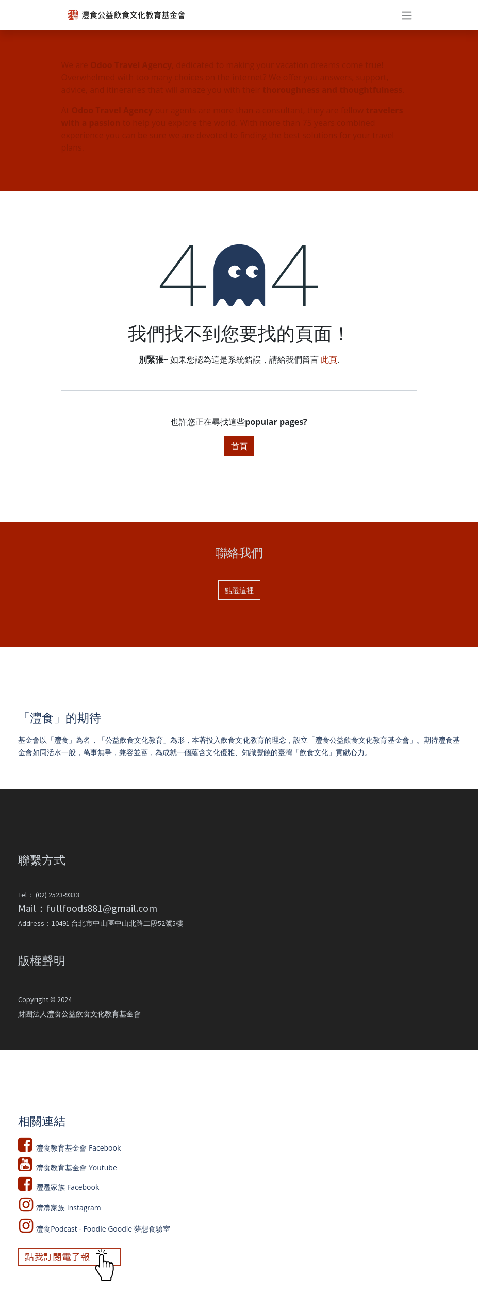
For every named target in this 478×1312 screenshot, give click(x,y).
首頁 (239, 446)
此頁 (329, 359)
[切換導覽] (407, 15)
